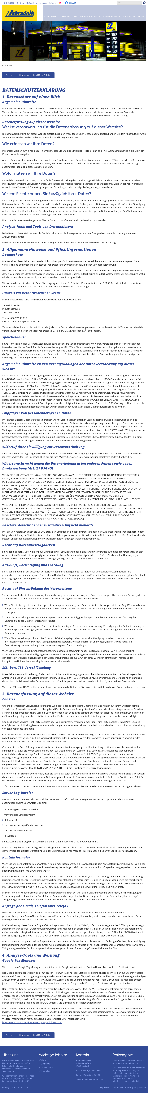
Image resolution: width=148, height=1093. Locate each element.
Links (141, 16)
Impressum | (44, 3)
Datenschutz (32, 3)
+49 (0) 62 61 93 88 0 (10, 3)
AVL (135, 1087)
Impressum (105, 1087)
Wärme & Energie (90, 16)
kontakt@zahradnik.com (92, 1079)
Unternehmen (111, 16)
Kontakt (22, 3)
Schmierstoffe (68, 16)
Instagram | (54, 3)
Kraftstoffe (45, 1064)
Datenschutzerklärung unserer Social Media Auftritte (28, 75)
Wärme (43, 1060)
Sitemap (142, 1087)
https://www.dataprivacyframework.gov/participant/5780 (32, 1022)
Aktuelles (129, 16)
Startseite (50, 16)
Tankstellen (45, 1071)
